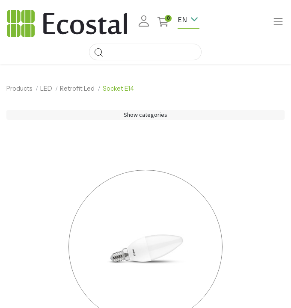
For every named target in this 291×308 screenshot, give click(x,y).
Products (19, 88)
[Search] (98, 52)
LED (46, 88)
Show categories (145, 114)
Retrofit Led (77, 88)
